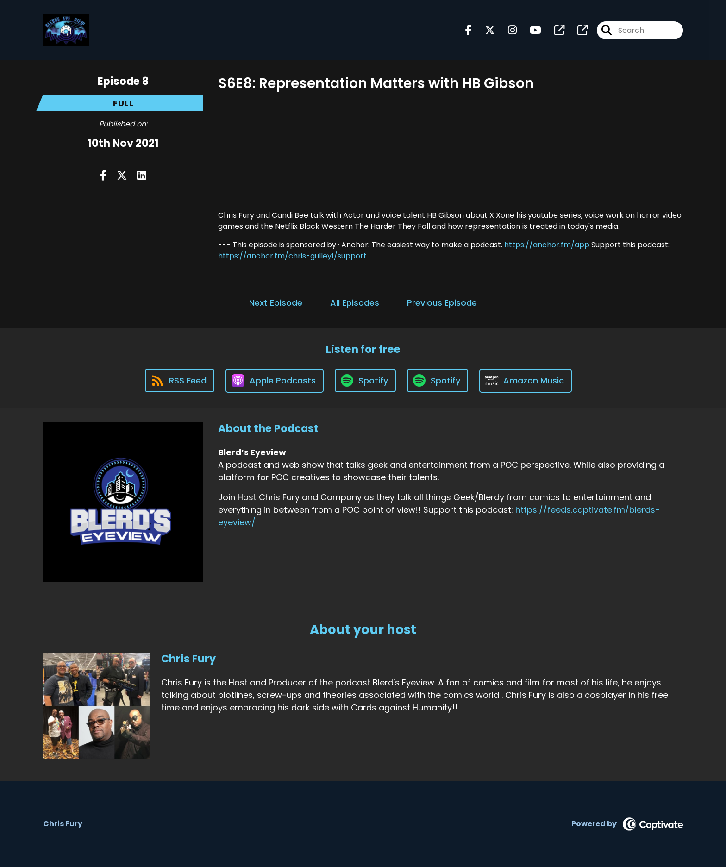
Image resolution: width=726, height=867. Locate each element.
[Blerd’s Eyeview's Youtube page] (530, 30)
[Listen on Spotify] (365, 380)
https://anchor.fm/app (546, 244)
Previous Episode (442, 302)
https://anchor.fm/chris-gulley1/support (292, 256)
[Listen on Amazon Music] (525, 381)
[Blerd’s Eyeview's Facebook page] (468, 30)
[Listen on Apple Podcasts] (274, 381)
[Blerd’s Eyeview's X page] (484, 30)
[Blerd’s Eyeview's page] (553, 30)
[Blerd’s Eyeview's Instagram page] (507, 30)
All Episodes (354, 302)
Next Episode (275, 302)
